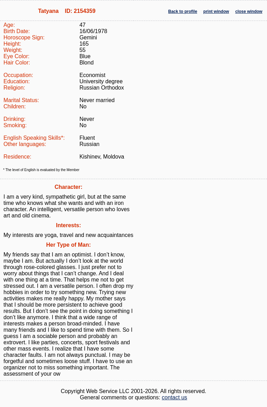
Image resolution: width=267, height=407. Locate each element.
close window (248, 11)
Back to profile (182, 11)
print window (216, 11)
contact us (174, 397)
